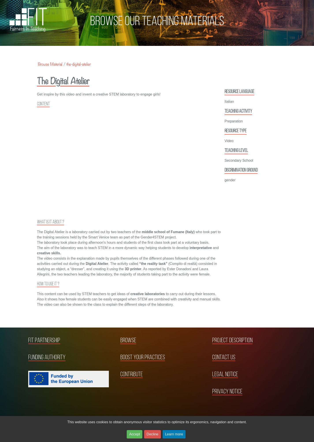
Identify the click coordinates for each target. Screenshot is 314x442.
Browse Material (50, 64)
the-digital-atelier (78, 64)
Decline (152, 434)
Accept (134, 434)
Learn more (174, 434)
